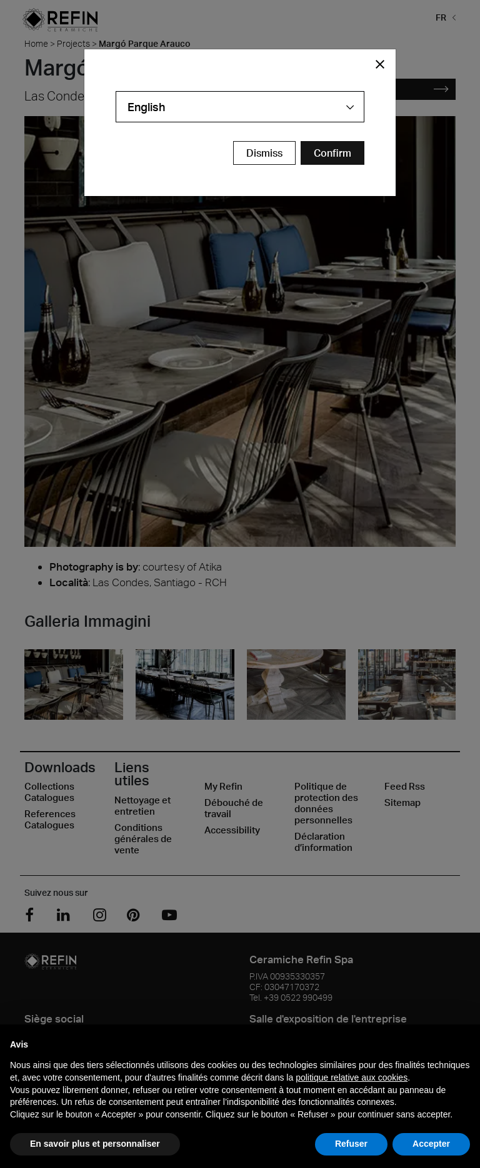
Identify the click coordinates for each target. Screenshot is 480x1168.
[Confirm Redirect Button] (332, 153)
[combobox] (240, 106)
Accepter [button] (431, 1144)
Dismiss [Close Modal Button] (264, 153)
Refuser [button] (351, 1144)
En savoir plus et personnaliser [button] (95, 1144)
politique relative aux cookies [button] (352, 1077)
